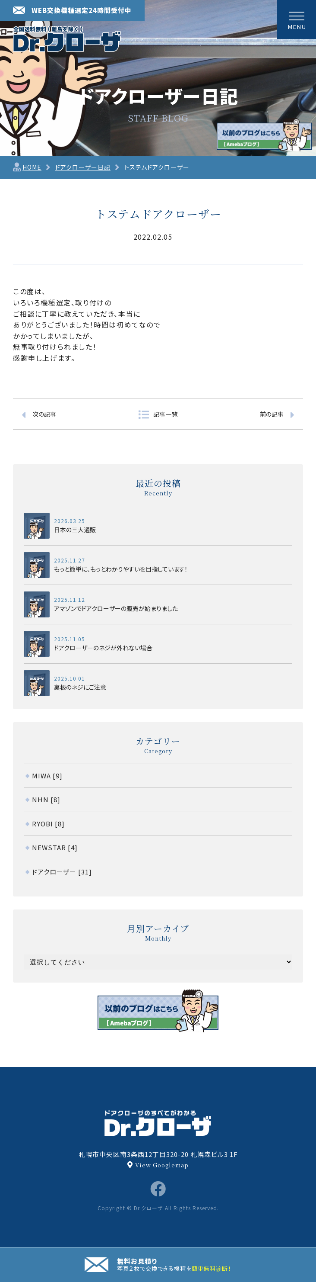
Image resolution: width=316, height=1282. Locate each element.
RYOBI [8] (48, 823)
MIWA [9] (47, 775)
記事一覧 (165, 414)
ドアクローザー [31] (62, 871)
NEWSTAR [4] (55, 847)
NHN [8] (46, 799)
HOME (31, 167)
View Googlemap (162, 1165)
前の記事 (272, 414)
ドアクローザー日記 (83, 167)
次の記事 (44, 414)
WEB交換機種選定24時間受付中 (72, 10)
